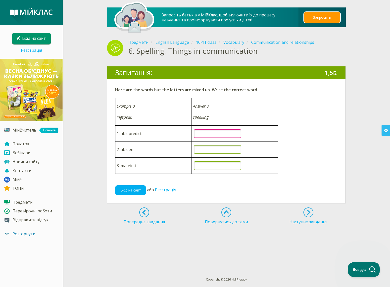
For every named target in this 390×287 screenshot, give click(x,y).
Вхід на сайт (130, 190)
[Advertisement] (226, 241)
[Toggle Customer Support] (364, 269)
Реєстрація (31, 50)
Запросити (322, 17)
